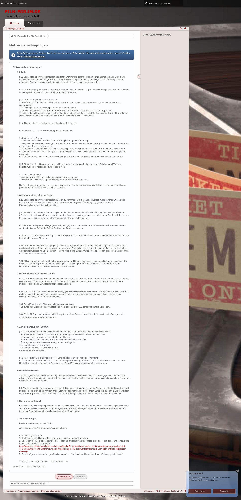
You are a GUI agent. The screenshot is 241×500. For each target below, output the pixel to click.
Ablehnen (80, 476)
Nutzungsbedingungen (28, 491)
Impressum (10, 491)
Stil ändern (149, 491)
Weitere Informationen (34, 56)
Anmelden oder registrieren (14, 3)
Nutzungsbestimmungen (157, 35)
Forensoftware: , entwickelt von (96, 496)
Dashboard (34, 23)
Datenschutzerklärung (51, 491)
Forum (14, 23)
